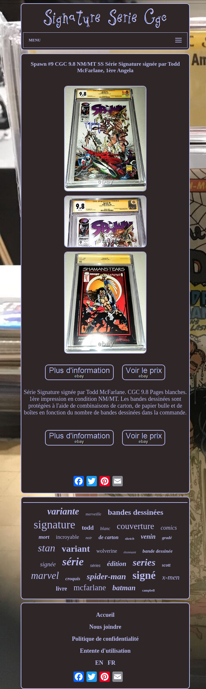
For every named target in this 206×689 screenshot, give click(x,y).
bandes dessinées (135, 512)
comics (169, 528)
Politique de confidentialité (105, 639)
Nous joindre (105, 627)
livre (61, 588)
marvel (45, 575)
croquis (72, 578)
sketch (129, 538)
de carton (108, 537)
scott (166, 565)
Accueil (105, 615)
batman (124, 588)
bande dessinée (158, 551)
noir (89, 538)
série (73, 562)
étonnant (130, 552)
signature (54, 524)
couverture (135, 526)
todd (88, 527)
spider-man (106, 576)
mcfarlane (90, 587)
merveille (93, 514)
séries (95, 565)
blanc (105, 528)
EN (99, 663)
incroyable (67, 537)
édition (116, 564)
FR (111, 663)
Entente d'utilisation (105, 651)
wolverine (107, 551)
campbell (148, 590)
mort (44, 537)
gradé (167, 537)
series (144, 562)
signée (48, 564)
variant (76, 549)
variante (63, 511)
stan (46, 548)
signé (144, 575)
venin (148, 536)
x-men (171, 577)
